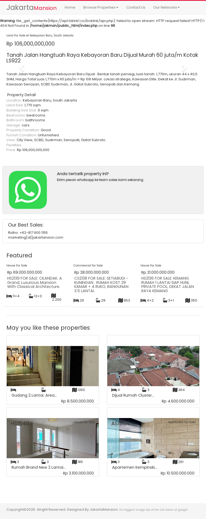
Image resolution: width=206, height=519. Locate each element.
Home (70, 7)
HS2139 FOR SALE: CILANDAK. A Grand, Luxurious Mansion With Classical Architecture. (34, 282)
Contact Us (135, 7)
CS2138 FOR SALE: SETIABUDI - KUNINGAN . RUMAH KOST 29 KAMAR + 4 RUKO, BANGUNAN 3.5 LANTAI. (101, 285)
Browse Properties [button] (100, 7)
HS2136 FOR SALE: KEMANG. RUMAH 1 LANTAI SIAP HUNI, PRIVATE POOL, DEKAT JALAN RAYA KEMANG (167, 285)
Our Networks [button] (166, 7)
